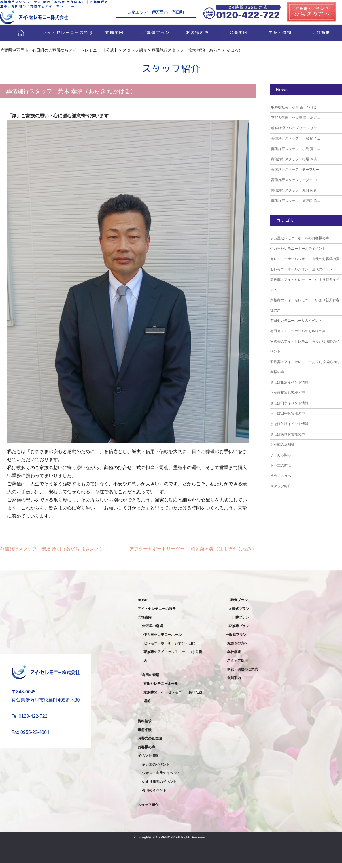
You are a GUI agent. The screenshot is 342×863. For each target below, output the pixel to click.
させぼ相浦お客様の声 (287, 393)
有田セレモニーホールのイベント (296, 321)
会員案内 (238, 32)
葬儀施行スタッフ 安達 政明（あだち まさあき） (52, 548)
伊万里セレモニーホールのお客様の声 (299, 238)
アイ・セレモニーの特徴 (67, 32)
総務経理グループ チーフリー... (295, 128)
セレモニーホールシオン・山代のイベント (303, 269)
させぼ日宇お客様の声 (287, 413)
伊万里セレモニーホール (162, 635)
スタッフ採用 (237, 661)
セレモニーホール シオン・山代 (169, 643)
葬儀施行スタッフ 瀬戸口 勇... (295, 201)
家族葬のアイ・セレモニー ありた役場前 (172, 696)
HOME (143, 600)
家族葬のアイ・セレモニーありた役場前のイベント (304, 346)
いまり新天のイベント (159, 782)
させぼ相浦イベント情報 (289, 382)
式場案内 (114, 32)
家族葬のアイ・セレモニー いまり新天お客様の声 (304, 305)
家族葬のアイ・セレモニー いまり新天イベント (304, 285)
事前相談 (145, 730)
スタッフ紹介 (280, 486)
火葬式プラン (238, 609)
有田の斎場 (150, 675)
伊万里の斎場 (152, 626)
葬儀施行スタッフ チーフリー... (296, 170)
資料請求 (145, 721)
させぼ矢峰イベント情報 (289, 424)
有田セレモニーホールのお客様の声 (298, 331)
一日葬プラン (238, 617)
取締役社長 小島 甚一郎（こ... (295, 107)
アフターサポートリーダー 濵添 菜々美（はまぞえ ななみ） (192, 548)
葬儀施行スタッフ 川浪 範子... (295, 138)
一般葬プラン (236, 635)
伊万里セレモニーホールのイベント (298, 249)
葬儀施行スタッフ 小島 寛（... (295, 149)
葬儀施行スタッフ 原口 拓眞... (295, 190)
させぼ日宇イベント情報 (289, 403)
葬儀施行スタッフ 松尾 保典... (295, 159)
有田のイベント (154, 790)
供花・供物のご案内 (242, 669)
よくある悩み (280, 455)
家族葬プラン (238, 626)
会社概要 (234, 652)
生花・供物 (280, 32)
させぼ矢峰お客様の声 (287, 434)
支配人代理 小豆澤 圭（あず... (295, 118)
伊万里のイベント (156, 764)
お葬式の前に (280, 465)
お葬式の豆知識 (282, 445)
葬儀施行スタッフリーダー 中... (296, 180)
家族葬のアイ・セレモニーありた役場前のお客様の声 (304, 367)
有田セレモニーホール (160, 684)
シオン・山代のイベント (161, 773)
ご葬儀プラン (156, 32)
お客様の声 (197, 32)
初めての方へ (280, 476)
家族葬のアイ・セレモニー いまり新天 (172, 656)
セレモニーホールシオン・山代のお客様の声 (304, 259)
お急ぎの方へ (237, 643)
